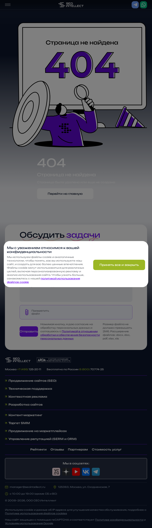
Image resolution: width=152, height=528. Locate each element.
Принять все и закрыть (119, 264)
